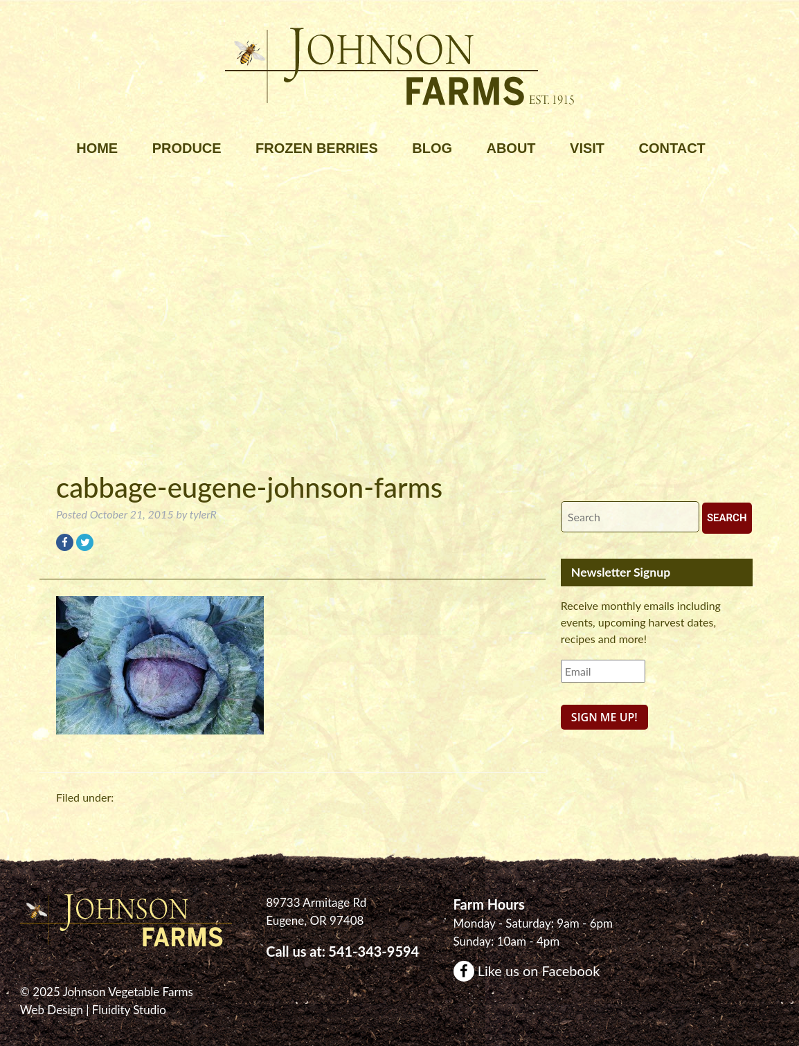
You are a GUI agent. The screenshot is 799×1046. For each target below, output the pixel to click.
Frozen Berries (316, 148)
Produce (187, 148)
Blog (432, 148)
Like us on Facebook (527, 970)
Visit (587, 148)
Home (97, 148)
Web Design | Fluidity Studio (93, 1009)
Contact (672, 148)
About (510, 148)
